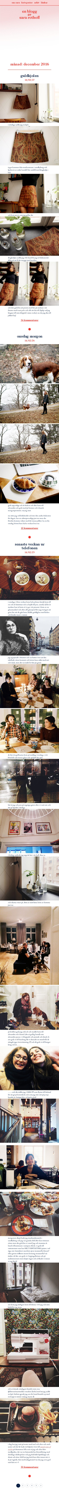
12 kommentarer (29, 528)
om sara (16, 3)
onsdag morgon (29, 336)
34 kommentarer (29, 320)
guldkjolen (29, 76)
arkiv (36, 3)
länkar (44, 3)
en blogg (29, 15)
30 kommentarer (29, 1467)
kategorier (27, 3)
